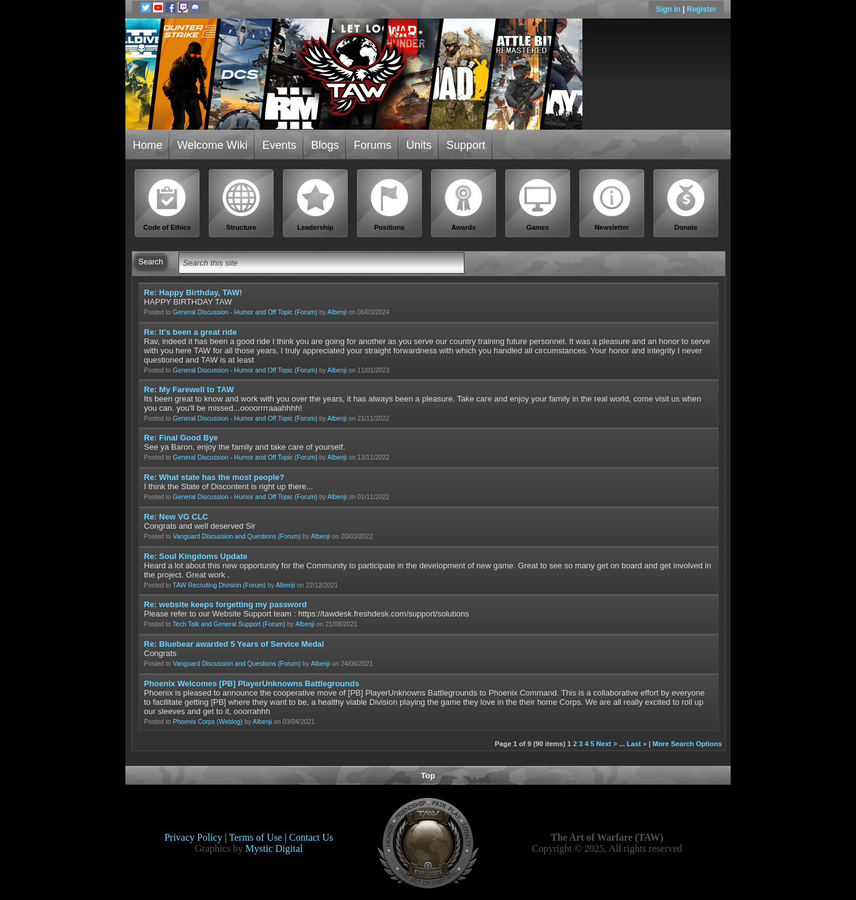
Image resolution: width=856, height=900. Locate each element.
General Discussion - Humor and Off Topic (233, 312)
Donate (686, 205)
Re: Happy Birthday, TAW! (193, 292)
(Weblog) (230, 721)
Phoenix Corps (194, 721)
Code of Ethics (167, 205)
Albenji (336, 312)
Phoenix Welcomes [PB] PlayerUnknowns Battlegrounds (251, 683)
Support (466, 145)
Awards (464, 205)
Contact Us (311, 837)
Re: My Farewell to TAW (189, 389)
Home (147, 145)
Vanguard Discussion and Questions (224, 536)
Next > (606, 743)
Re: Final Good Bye (181, 437)
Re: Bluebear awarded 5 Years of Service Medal (234, 644)
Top (428, 775)
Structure (241, 205)
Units (419, 145)
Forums (373, 145)
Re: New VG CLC (176, 516)
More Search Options (687, 743)
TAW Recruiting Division (207, 585)
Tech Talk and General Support (217, 624)
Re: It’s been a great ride (190, 332)
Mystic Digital (274, 848)
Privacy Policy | (196, 837)
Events (279, 145)
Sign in (669, 9)
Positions (390, 205)
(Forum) (306, 312)
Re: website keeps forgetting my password (225, 604)
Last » (637, 743)
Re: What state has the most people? (214, 477)
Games (538, 205)
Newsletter (612, 205)
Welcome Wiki (212, 145)
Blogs (325, 145)
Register (701, 9)
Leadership (316, 205)
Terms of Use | (259, 837)
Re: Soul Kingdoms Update (196, 556)
